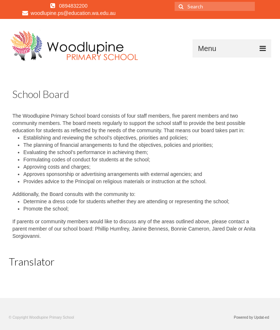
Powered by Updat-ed (251, 317)
